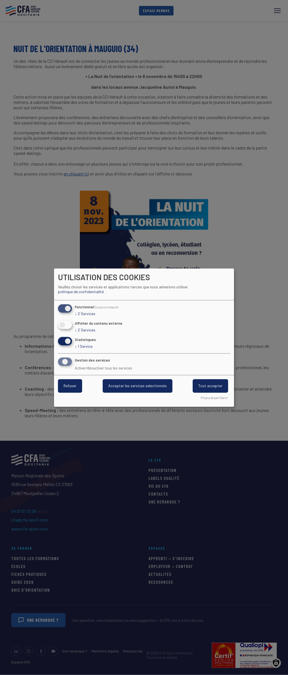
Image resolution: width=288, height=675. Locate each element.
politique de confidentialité (81, 291)
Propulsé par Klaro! (214, 398)
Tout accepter (210, 385)
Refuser (70, 385)
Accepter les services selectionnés (137, 385)
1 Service (84, 346)
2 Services (85, 314)
